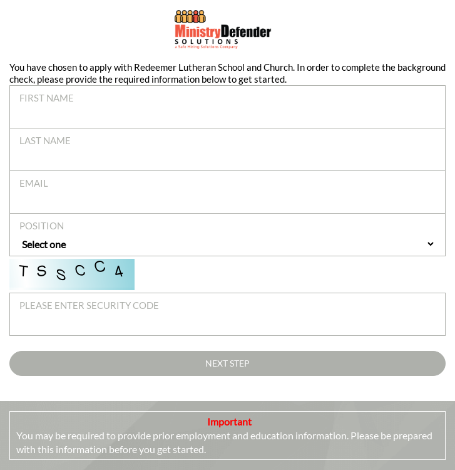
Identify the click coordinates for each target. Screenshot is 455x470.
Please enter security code (89, 305)
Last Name (45, 140)
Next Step (227, 363)
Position (41, 225)
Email (33, 183)
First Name (46, 97)
